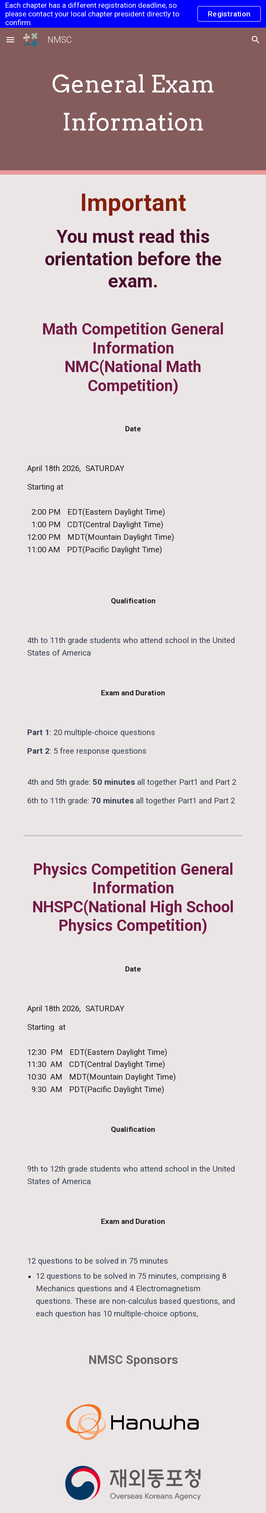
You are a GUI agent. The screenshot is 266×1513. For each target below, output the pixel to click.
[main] (133, 101)
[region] (133, 14)
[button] (10, 39)
